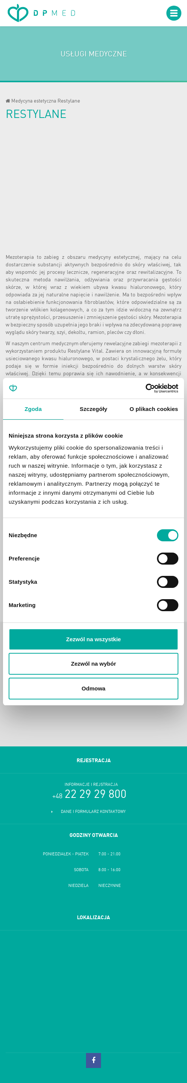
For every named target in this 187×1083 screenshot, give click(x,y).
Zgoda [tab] (33, 409)
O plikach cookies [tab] (154, 409)
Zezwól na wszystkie (93, 639)
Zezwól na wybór (93, 663)
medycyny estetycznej (114, 257)
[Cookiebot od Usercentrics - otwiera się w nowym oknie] (145, 388)
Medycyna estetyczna (33, 101)
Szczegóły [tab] (93, 409)
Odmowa (93, 688)
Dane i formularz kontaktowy (93, 812)
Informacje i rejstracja (91, 785)
